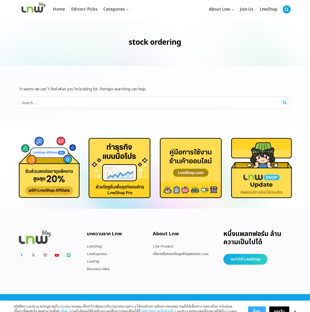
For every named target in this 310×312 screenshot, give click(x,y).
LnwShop (268, 9)
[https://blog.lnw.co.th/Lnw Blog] (34, 9)
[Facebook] (21, 255)
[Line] (68, 255)
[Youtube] (57, 255)
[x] (33, 255)
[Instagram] (45, 255)
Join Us (247, 9)
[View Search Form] (287, 9)
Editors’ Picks (84, 9)
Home (59, 9)
